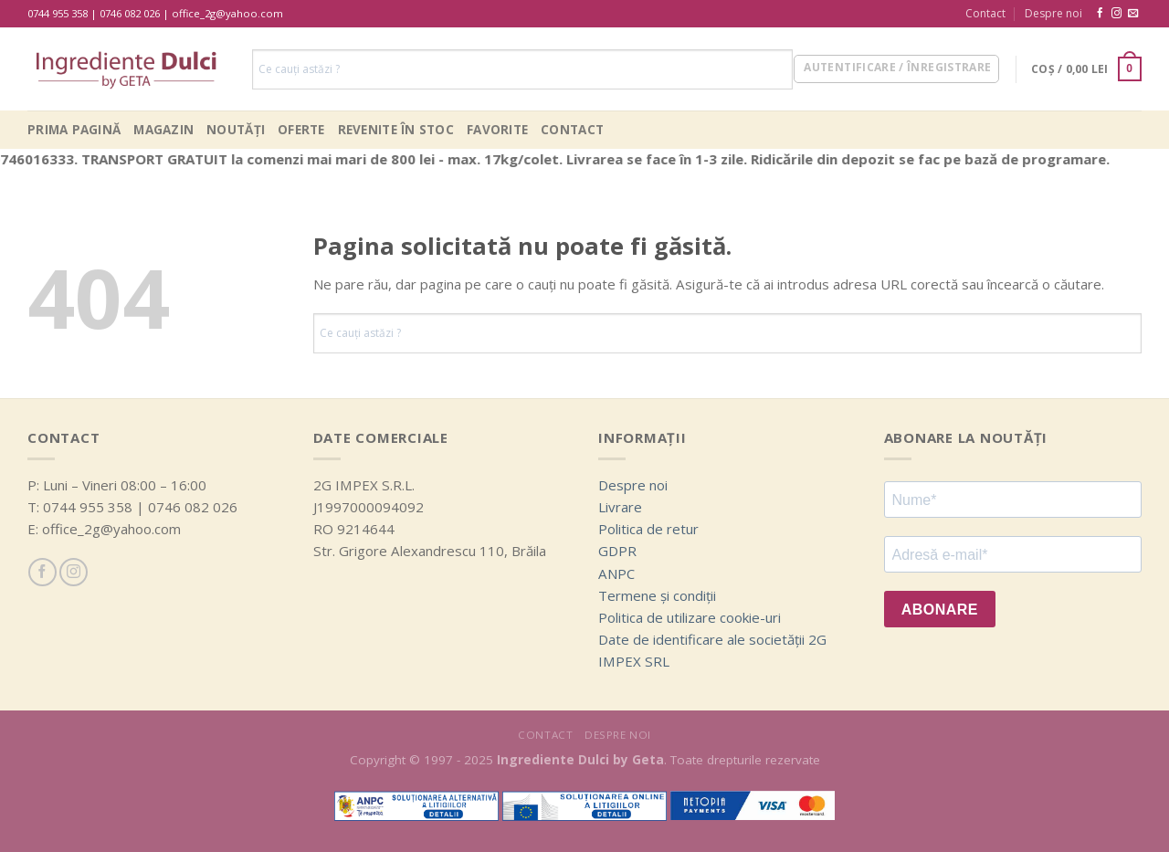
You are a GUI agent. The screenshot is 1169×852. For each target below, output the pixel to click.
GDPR (617, 551)
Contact (985, 13)
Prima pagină (74, 129)
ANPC (616, 573)
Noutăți (235, 129)
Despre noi (1053, 13)
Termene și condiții (657, 595)
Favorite (497, 129)
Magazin (163, 129)
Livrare (620, 507)
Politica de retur (648, 529)
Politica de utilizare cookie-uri (689, 617)
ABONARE (939, 609)
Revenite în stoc (396, 129)
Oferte (301, 129)
